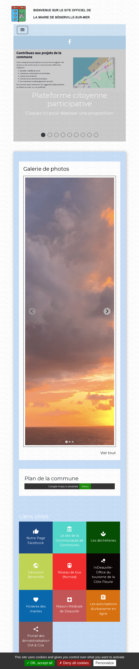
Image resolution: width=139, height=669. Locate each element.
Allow (85, 486)
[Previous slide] (32, 311)
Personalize (105, 663)
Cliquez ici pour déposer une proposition (69, 113)
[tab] (66, 442)
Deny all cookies (74, 663)
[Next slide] (107, 311)
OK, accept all (39, 663)
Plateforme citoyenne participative (69, 99)
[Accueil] (55, 12)
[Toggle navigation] (22, 30)
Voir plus (69, 128)
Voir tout (108, 453)
